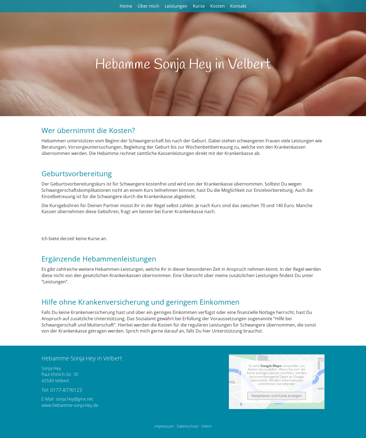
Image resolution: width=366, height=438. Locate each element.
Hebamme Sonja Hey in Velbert (183, 64)
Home (126, 6)
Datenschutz (187, 426)
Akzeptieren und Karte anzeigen (276, 395)
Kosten (217, 6)
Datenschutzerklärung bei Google (276, 387)
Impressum (164, 426)
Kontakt (238, 6)
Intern (206, 426)
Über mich (148, 6)
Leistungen (176, 6)
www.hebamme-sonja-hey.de (70, 405)
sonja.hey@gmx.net (74, 399)
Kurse (199, 6)
